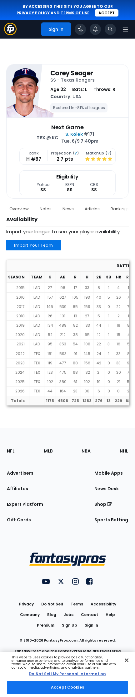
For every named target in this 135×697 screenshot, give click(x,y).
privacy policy (33, 13)
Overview (19, 209)
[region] (67, 674)
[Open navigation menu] (125, 29)
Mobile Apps (108, 473)
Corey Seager (71, 73)
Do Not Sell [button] (52, 604)
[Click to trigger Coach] (80, 29)
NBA (86, 451)
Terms (77, 604)
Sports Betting (111, 520)
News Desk (106, 489)
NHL (124, 451)
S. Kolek (74, 134)
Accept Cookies (67, 687)
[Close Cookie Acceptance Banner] (126, 660)
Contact (89, 614)
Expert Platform (25, 504)
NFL (11, 451)
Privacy (26, 604)
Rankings (120, 209)
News (68, 209)
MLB (48, 451)
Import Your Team (33, 245)
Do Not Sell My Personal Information (67, 673)
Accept (106, 13)
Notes (46, 209)
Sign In (91, 625)
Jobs (68, 614)
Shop (103, 504)
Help (110, 614)
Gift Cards (19, 520)
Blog (51, 614)
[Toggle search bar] (110, 29)
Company (30, 614)
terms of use (75, 13)
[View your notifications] (95, 29)
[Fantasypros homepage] (10, 33)
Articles (92, 209)
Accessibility (103, 604)
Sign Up (69, 625)
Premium (45, 625)
